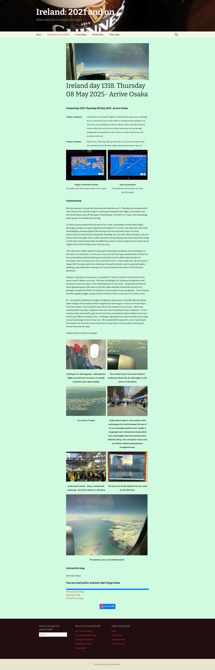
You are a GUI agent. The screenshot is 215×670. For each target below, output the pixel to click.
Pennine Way (97, 34)
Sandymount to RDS (83, 643)
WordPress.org (118, 643)
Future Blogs (80, 34)
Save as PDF (107, 606)
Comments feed (118, 639)
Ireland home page (75, 598)
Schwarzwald (80, 648)
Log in (114, 631)
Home (38, 34)
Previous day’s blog (75, 591)
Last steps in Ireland (83, 631)
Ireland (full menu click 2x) (58, 34)
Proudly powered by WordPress (107, 664)
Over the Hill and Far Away (86, 635)
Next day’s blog (73, 595)
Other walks (114, 34)
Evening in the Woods (84, 639)
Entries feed (117, 635)
